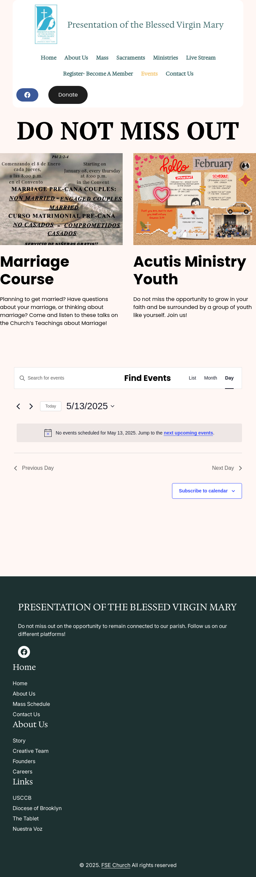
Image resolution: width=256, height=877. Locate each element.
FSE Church (115, 865)
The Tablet (26, 818)
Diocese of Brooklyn (37, 808)
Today (50, 406)
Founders (24, 761)
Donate (68, 95)
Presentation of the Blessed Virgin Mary (145, 24)
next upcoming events (188, 433)
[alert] (129, 433)
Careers (22, 771)
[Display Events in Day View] (229, 378)
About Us (24, 693)
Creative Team (31, 750)
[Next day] (31, 406)
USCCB (22, 797)
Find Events (147, 378)
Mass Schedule (31, 704)
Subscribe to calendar (203, 490)
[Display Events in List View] (192, 378)
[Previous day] (18, 406)
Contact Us (26, 714)
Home (20, 683)
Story (19, 740)
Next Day (227, 468)
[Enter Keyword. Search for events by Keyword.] (64, 378)
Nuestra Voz (28, 828)
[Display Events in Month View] (210, 378)
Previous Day (34, 468)
